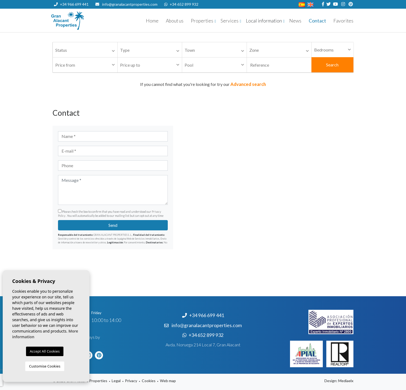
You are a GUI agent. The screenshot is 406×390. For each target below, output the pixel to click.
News (295, 21)
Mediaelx (345, 380)
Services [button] (230, 21)
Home (152, 21)
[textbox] (86, 50)
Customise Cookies (44, 366)
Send (112, 225)
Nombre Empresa (83, 20)
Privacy (131, 380)
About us (174, 21)
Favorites (343, 21)
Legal (116, 380)
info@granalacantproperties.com (129, 4)
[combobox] (85, 49)
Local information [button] (264, 21)
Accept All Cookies (45, 351)
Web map (168, 380)
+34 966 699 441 (71, 4)
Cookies (149, 380)
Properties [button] (202, 21)
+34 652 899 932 (181, 4)
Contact (317, 21)
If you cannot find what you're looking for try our (203, 84)
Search (332, 64)
